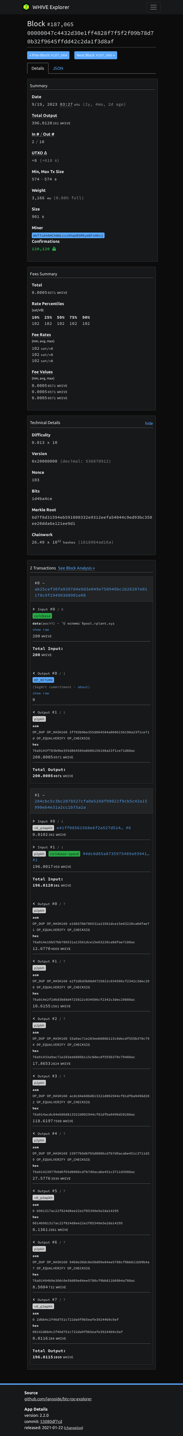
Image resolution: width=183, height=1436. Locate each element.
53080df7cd (51, 1421)
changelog (73, 1428)
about (83, 687)
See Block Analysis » (76, 568)
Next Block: (96, 55)
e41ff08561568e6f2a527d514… (94, 827)
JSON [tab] (58, 68)
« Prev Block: (48, 55)
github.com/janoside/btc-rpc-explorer (58, 1399)
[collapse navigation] (153, 7)
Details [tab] (38, 68)
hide (149, 423)
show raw (41, 629)
